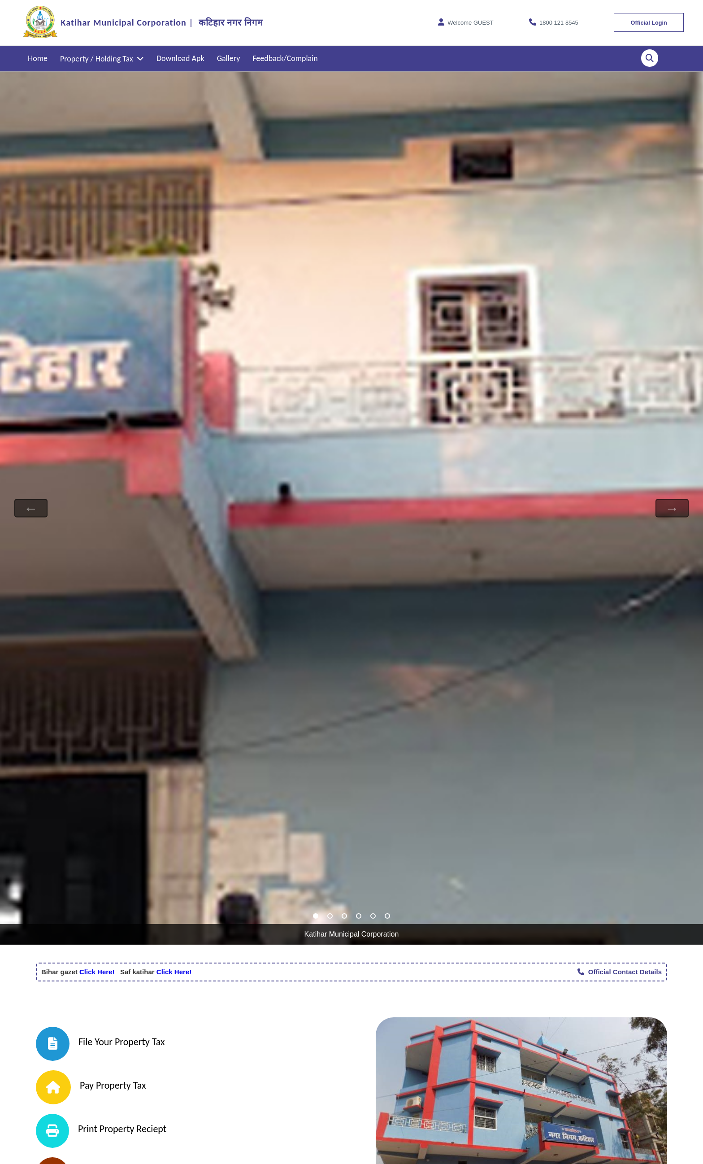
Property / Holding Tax (102, 59)
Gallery (228, 58)
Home (38, 58)
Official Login (647, 22)
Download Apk (180, 58)
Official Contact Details (619, 972)
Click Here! (96, 972)
